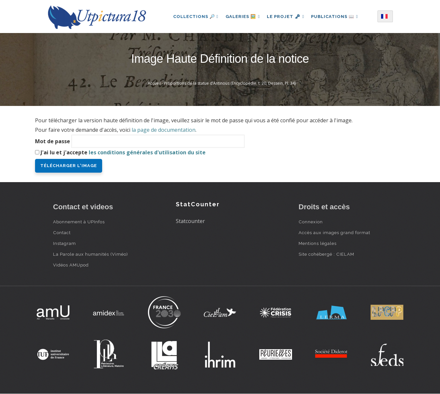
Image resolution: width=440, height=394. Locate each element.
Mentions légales (318, 243)
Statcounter (190, 221)
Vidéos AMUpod (71, 264)
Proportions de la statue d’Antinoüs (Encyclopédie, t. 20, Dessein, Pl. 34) (230, 83)
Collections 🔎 (194, 16)
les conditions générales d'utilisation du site (147, 152)
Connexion (311, 221)
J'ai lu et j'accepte (123, 152)
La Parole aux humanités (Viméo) (90, 254)
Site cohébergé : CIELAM (326, 254)
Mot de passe (52, 141)
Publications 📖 (335, 16)
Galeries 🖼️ (242, 16)
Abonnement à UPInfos (79, 221)
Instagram (64, 243)
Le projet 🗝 (285, 16)
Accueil (154, 83)
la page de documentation (163, 129)
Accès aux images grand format (334, 232)
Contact (62, 232)
